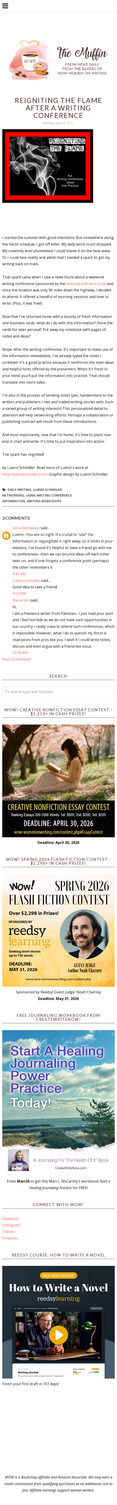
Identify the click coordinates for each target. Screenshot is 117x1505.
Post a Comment (16, 659)
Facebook (10, 1218)
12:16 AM (20, 652)
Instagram (11, 1225)
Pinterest (10, 1238)
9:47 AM (19, 573)
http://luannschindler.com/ (24, 474)
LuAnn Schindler (47, 489)
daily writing (19, 489)
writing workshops (44, 501)
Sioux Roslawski (26, 527)
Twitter (8, 1231)
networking (13, 495)
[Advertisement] (58, 1431)
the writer (20, 600)
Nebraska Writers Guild (86, 283)
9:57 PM (19, 593)
